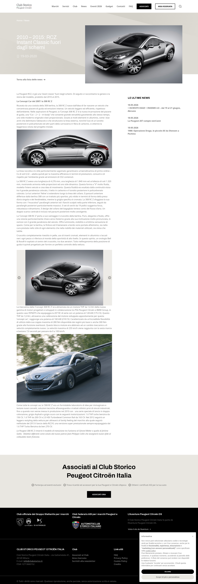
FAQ (131, 6)
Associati (144, 6)
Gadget (109, 6)
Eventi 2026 (96, 6)
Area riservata (165, 6)
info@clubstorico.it (33, 561)
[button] (193, 536)
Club (75, 6)
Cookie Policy (120, 561)
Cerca (180, 6)
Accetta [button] (168, 572)
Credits (117, 564)
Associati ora (99, 494)
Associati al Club (80, 555)
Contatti (121, 6)
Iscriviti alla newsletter (83, 561)
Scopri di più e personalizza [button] (167, 577)
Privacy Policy (121, 558)
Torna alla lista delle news (30, 79)
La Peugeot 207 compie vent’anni (144, 120)
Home (19, 20)
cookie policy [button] (151, 551)
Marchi (55, 6)
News (84, 6)
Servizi (65, 6)
